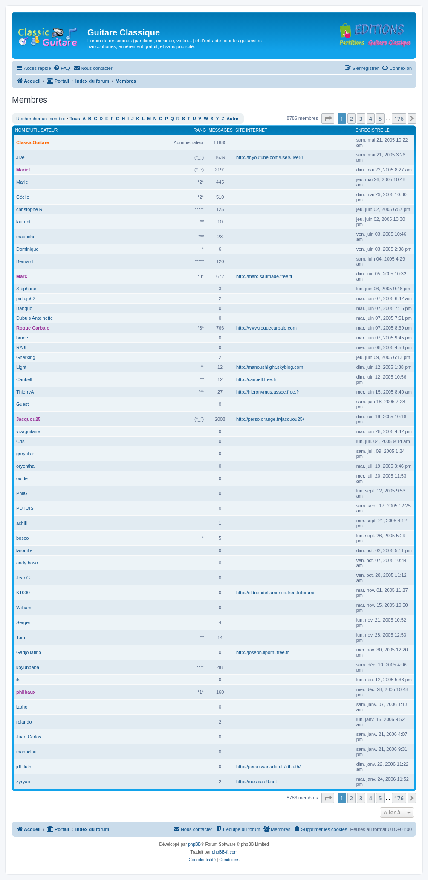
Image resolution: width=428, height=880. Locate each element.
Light (21, 367)
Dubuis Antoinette (34, 318)
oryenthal (25, 466)
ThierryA (25, 391)
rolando (24, 721)
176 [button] (399, 118)
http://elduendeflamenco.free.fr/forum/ (275, 592)
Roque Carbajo (32, 327)
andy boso (27, 562)
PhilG (22, 493)
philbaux (25, 692)
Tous (75, 118)
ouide (22, 478)
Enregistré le (373, 130)
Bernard (24, 261)
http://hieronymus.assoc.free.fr (267, 391)
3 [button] (360, 118)
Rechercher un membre (41, 118)
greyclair (25, 453)
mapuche (25, 236)
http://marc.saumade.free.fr (264, 276)
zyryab (23, 781)
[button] (327, 118)
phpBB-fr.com (225, 852)
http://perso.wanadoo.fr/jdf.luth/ (268, 766)
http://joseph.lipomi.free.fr (262, 652)
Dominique (27, 249)
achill (21, 523)
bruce (22, 337)
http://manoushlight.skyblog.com (269, 367)
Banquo (24, 308)
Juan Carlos (28, 736)
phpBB (194, 844)
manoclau (26, 751)
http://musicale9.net (256, 781)
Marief (23, 169)
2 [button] (351, 118)
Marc (21, 276)
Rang (200, 130)
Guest (22, 404)
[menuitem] (61, 68)
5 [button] (380, 118)
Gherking (25, 357)
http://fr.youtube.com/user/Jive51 (270, 157)
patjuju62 (25, 298)
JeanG (23, 577)
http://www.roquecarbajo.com (266, 327)
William (23, 607)
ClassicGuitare (32, 142)
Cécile (22, 197)
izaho (21, 706)
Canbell (24, 379)
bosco (22, 538)
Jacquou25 (28, 419)
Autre (232, 118)
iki (18, 679)
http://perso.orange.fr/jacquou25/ (270, 419)
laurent (23, 221)
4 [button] (370, 118)
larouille (24, 550)
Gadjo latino (28, 652)
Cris (20, 441)
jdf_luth (23, 766)
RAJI (21, 347)
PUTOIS (25, 508)
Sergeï (23, 622)
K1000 (23, 592)
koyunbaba (27, 667)
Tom (20, 637)
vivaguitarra (28, 431)
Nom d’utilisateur (36, 130)
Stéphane (26, 288)
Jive (20, 157)
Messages (221, 130)
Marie (22, 182)
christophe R (29, 209)
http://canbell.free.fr (256, 379)
